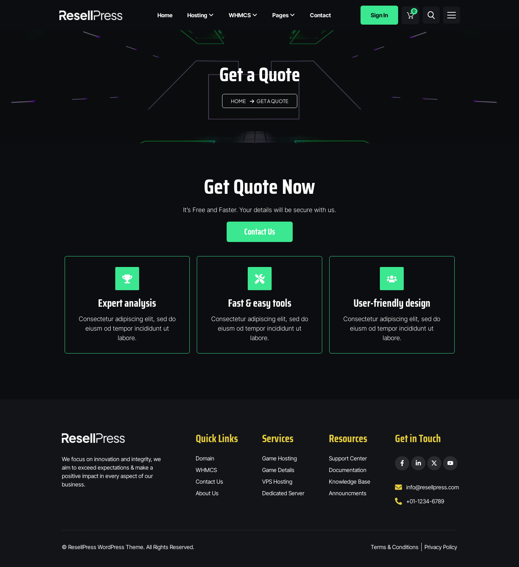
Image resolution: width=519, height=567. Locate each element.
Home (165, 15)
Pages (283, 15)
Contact (320, 15)
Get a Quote (272, 100)
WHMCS (243, 15)
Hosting (200, 15)
